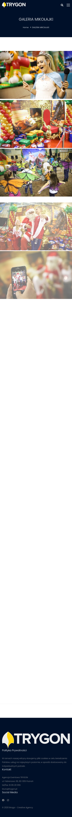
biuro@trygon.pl (9, 789)
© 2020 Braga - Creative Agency (17, 807)
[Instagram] (8, 800)
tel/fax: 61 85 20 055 (11, 785)
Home (26, 27)
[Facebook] (3, 800)
